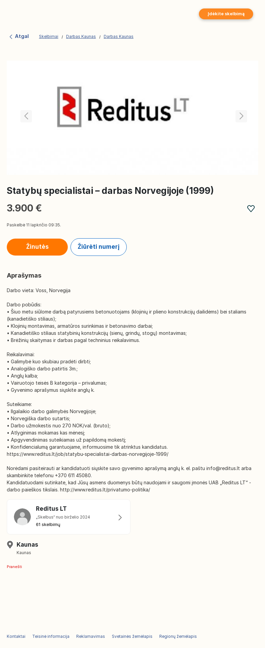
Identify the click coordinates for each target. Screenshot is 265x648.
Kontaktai (16, 636)
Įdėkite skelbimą (226, 13)
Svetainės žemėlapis (132, 636)
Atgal (18, 36)
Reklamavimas (90, 636)
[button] (240, 117)
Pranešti (14, 566)
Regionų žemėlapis (178, 636)
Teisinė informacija (50, 636)
